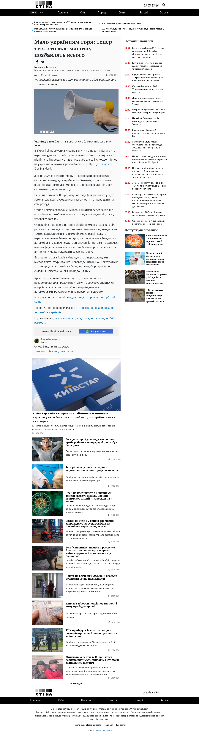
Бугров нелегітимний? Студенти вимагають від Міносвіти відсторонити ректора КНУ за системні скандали (148, 52)
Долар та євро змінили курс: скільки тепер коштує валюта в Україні (147, 101)
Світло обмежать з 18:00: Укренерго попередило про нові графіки (148, 89)
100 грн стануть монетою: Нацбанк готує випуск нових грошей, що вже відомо (133, 30)
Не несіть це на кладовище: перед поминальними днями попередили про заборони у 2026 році (149, 159)
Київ (83, 12)
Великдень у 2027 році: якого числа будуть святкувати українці (148, 213)
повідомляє (106, 164)
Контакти (121, 725)
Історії (144, 12)
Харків (164, 12)
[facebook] (144, 4)
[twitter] (152, 4)
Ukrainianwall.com (103, 730)
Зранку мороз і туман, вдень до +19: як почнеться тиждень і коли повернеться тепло (64, 23)
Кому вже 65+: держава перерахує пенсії (121, 23)
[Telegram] (42, 62)
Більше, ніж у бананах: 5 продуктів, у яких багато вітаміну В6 (148, 133)
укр (34, 13)
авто (44, 351)
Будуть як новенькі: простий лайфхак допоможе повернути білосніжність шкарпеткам (147, 78)
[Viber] (48, 62)
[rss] (156, 4)
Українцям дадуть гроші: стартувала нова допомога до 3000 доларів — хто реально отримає (147, 146)
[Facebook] (37, 62)
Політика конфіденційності (87, 725)
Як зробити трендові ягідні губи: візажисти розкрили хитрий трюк (148, 111)
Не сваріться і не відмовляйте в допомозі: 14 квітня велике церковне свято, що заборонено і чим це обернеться (148, 172)
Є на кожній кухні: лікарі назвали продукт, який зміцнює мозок (148, 222)
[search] (164, 5)
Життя (123, 12)
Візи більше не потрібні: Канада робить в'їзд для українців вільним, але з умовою (63, 30)
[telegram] (148, 4)
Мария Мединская (49, 75)
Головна (63, 12)
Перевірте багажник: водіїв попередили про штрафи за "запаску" (145, 121)
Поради (102, 12)
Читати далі (76, 684)
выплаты (67, 351)
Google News (96, 331)
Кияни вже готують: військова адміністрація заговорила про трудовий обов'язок (147, 66)
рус (42, 13)
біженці (54, 351)
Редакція (108, 725)
